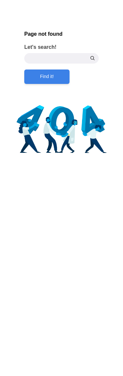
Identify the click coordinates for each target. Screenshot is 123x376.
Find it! (47, 76)
